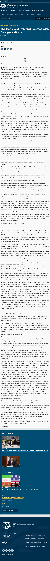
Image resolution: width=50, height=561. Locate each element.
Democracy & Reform (18, 497)
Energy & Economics (19, 14)
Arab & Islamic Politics (7, 497)
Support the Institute (35, 546)
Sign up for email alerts (9, 510)
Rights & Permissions (20, 559)
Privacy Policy (11, 559)
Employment (4, 559)
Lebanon (32, 14)
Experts (12, 10)
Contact (4, 541)
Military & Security (9, 14)
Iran (28, 14)
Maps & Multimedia (38, 10)
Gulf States (38, 14)
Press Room (4, 542)
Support (26, 10)
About (19, 10)
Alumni (43, 546)
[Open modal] (43, 18)
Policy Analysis (4, 25)
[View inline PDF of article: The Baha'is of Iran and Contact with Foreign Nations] (25, 42)
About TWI (27, 546)
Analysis (3, 10)
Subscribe (4, 543)
